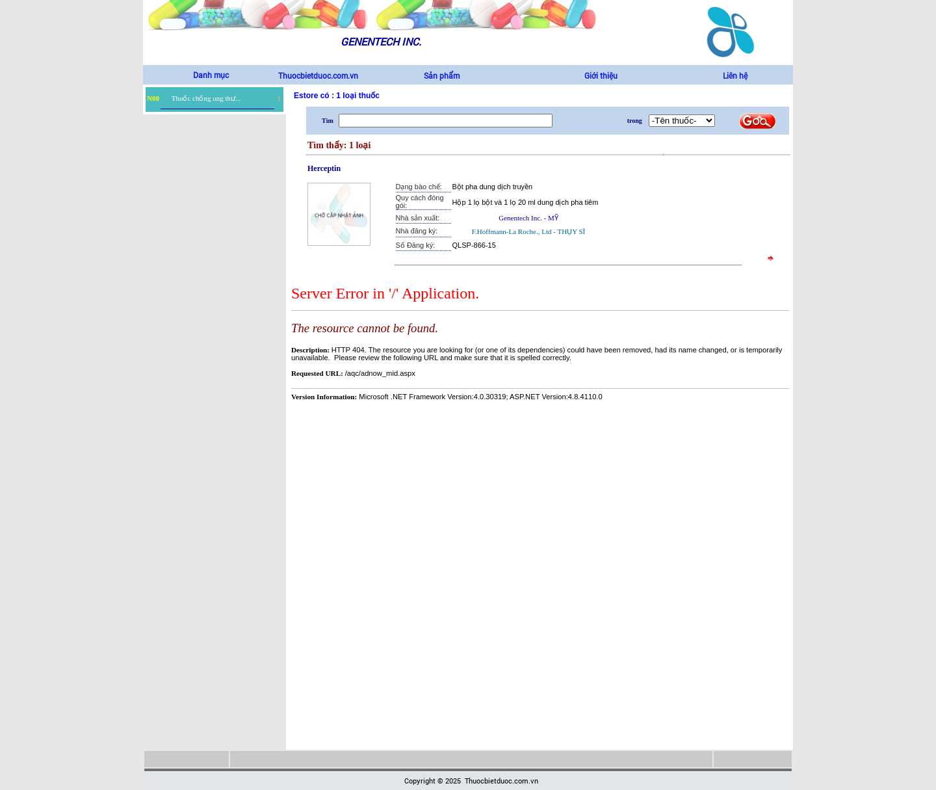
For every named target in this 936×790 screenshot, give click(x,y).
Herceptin (324, 168)
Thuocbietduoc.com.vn (318, 75)
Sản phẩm (442, 75)
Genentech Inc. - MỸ (528, 218)
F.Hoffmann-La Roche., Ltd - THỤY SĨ (528, 231)
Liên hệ (735, 75)
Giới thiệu (601, 75)
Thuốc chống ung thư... (206, 98)
